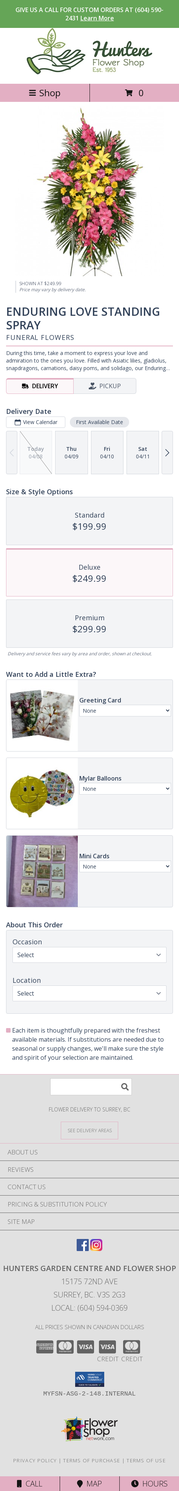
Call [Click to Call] (29, 1484)
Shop (44, 92)
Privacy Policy (35, 1460)
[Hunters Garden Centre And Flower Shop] (89, 72)
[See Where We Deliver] (89, 1130)
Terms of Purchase (91, 1460)
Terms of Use (146, 1460)
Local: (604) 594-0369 (89, 1308)
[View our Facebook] (83, 1248)
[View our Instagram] (96, 1248)
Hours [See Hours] (149, 1484)
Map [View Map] (89, 1484)
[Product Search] (91, 1086)
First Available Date (99, 422)
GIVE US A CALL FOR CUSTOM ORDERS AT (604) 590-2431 (89, 14)
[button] (89, 1379)
